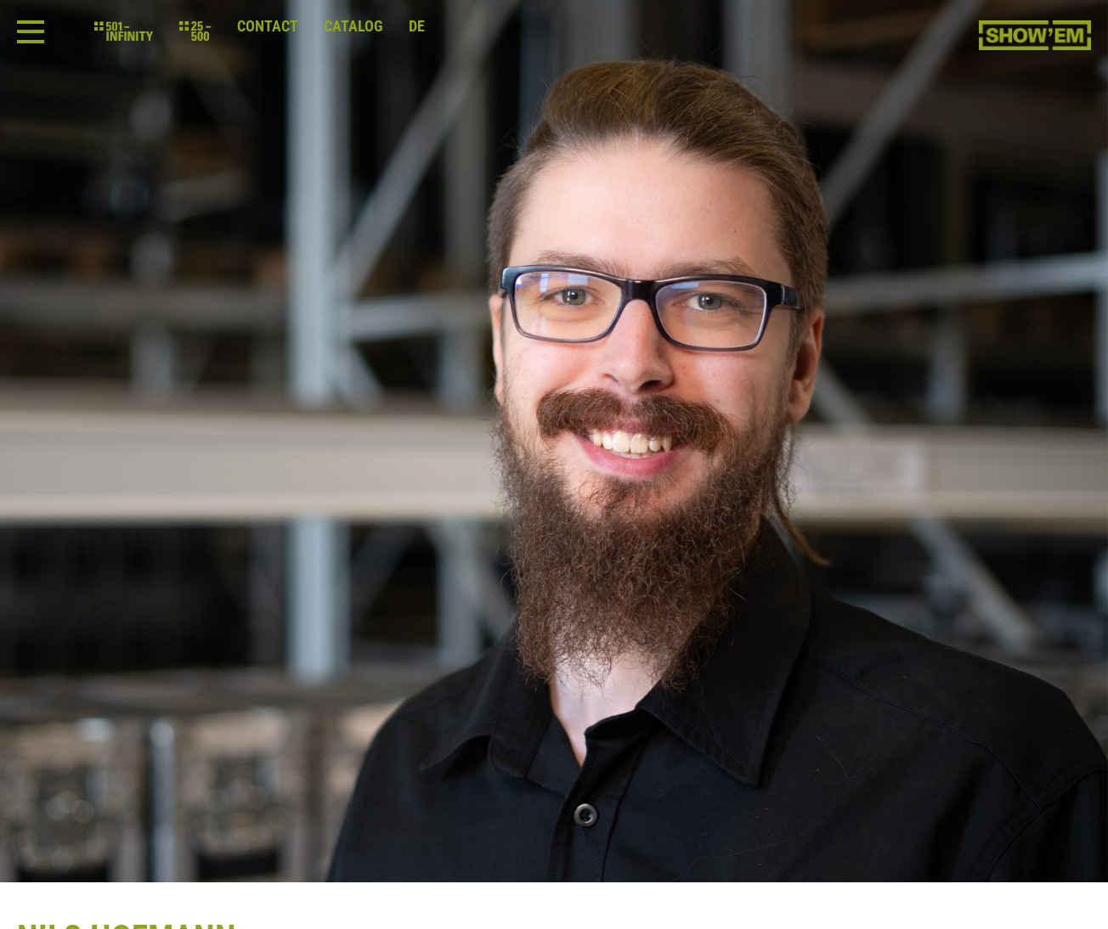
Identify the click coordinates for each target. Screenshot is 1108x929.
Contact (267, 26)
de (417, 26)
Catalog (353, 26)
